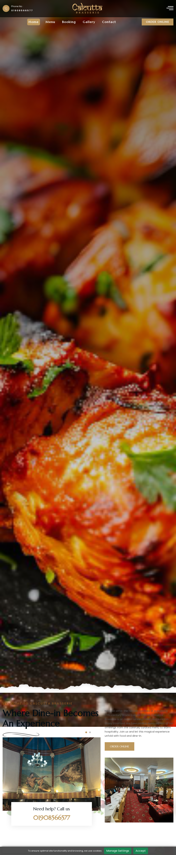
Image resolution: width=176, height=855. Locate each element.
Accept (141, 851)
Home (34, 22)
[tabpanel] (88, 363)
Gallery (89, 22)
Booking (69, 22)
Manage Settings (117, 851)
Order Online (157, 22)
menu (50, 22)
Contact (109, 22)
